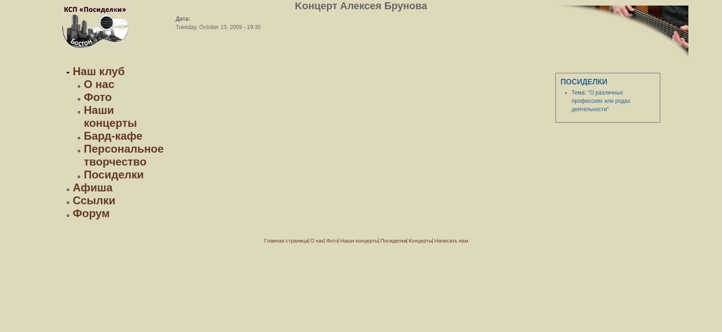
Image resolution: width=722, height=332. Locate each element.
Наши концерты (110, 116)
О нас (99, 84)
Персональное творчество (124, 155)
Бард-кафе (113, 136)
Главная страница (286, 240)
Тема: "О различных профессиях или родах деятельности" (600, 101)
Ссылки (94, 200)
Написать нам (451, 240)
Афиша (92, 187)
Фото (98, 97)
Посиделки (114, 174)
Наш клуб (99, 71)
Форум (91, 213)
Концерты (420, 240)
